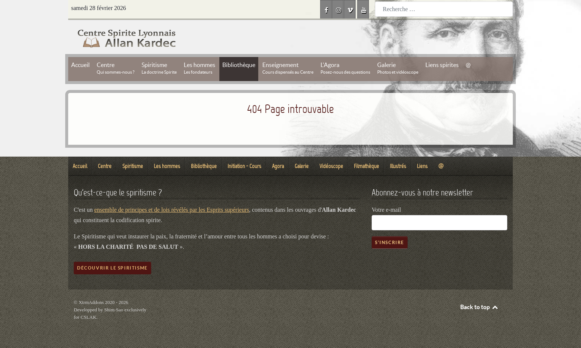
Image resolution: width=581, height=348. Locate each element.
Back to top (479, 307)
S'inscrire (389, 242)
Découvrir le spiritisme (112, 267)
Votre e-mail (386, 210)
